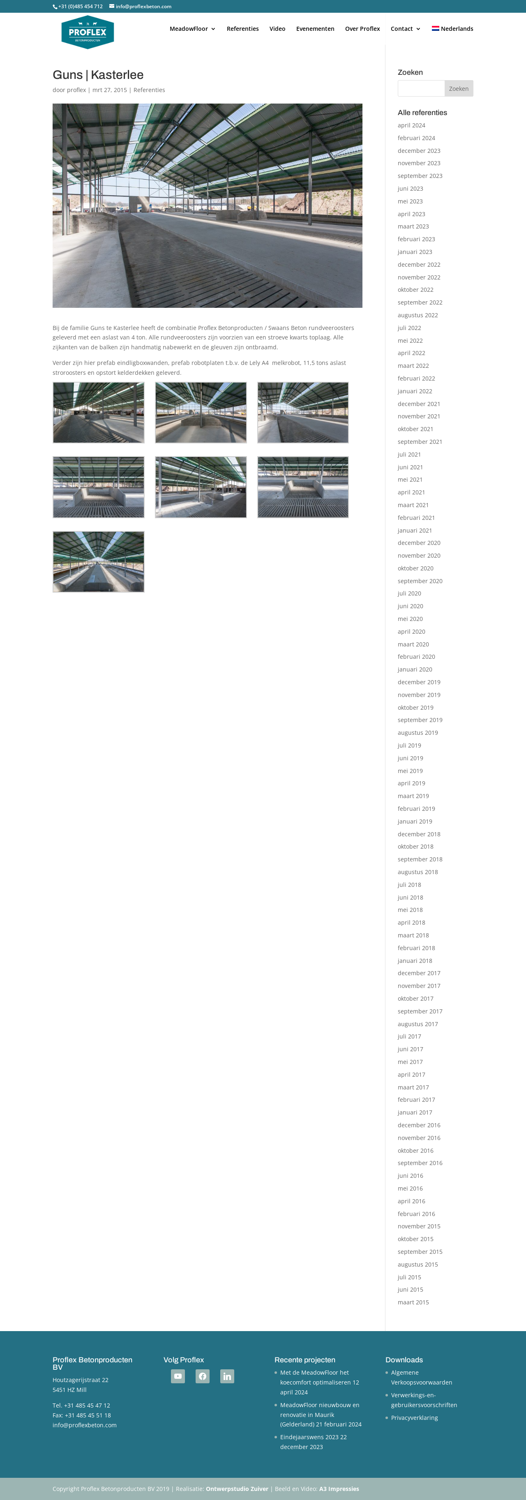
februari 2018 (416, 948)
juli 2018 (409, 884)
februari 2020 (416, 656)
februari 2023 (416, 239)
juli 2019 (409, 745)
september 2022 (420, 302)
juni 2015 (410, 1289)
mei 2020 (410, 619)
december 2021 (419, 404)
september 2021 (420, 441)
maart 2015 (413, 1302)
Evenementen (315, 29)
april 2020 (411, 631)
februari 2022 (416, 378)
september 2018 (420, 859)
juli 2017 (409, 1036)
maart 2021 (413, 505)
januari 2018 (415, 961)
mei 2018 (410, 910)
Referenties (243, 29)
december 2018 (419, 834)
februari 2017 (416, 1099)
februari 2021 (416, 518)
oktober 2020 (416, 568)
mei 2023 (410, 201)
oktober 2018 (416, 846)
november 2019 (419, 695)
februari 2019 (416, 808)
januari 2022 (415, 391)
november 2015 (419, 1226)
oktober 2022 (416, 289)
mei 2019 (410, 771)
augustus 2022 (418, 315)
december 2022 (419, 264)
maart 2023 (413, 226)
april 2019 (411, 783)
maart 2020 (413, 644)
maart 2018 (413, 935)
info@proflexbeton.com (85, 1425)
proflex (76, 90)
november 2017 (419, 986)
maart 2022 (413, 365)
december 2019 (419, 682)
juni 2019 (410, 758)
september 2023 (420, 176)
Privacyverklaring (414, 1418)
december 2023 (419, 151)
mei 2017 (410, 1062)
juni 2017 (410, 1049)
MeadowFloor (189, 29)
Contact (402, 29)
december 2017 (419, 973)
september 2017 (420, 1011)
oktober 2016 (416, 1150)
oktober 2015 (416, 1239)
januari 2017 (415, 1112)
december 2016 (419, 1125)
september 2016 (420, 1163)
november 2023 (419, 163)
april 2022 (411, 353)
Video (278, 29)
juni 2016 (410, 1175)
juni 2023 (410, 188)
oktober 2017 (416, 998)
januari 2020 (415, 669)
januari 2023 (415, 252)
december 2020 (419, 543)
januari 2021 (415, 530)
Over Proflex (362, 29)
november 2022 (419, 277)
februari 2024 (416, 138)
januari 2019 (415, 821)
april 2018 (411, 922)
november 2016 (419, 1138)
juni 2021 (410, 467)
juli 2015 (409, 1277)
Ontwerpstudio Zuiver (237, 1489)
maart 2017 (413, 1087)
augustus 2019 (418, 732)
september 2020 (420, 581)
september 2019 (420, 720)
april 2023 (411, 214)
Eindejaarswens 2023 (309, 1437)
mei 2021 (410, 479)
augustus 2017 (418, 1024)
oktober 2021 (416, 429)
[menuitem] (452, 35)
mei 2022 (410, 340)
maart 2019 (413, 796)
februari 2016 (416, 1214)
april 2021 (411, 492)
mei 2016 (410, 1188)
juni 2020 (410, 606)
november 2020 (419, 555)
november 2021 (419, 416)
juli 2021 (409, 454)
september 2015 (420, 1251)
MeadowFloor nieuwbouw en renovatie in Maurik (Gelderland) (320, 1414)
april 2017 (411, 1074)
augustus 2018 (418, 872)
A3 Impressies (339, 1489)
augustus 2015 (418, 1264)
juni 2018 (410, 897)
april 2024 (411, 125)
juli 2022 (409, 328)
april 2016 (411, 1201)
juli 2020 (409, 593)
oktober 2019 (416, 707)
